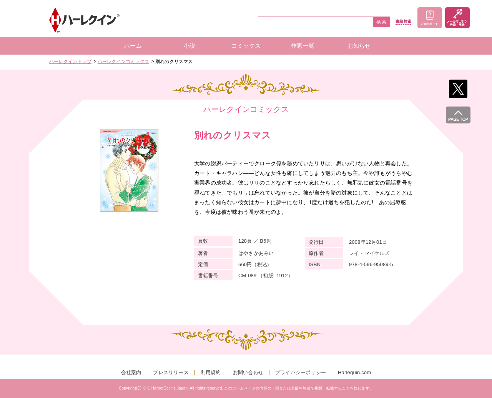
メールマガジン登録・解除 (457, 17)
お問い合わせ (248, 372)
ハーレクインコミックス (123, 61)
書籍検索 (403, 21)
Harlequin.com (354, 372)
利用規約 (211, 372)
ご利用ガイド (429, 17)
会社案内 (131, 372)
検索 (381, 22)
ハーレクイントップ (70, 61)
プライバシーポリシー (300, 372)
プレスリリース (170, 372)
